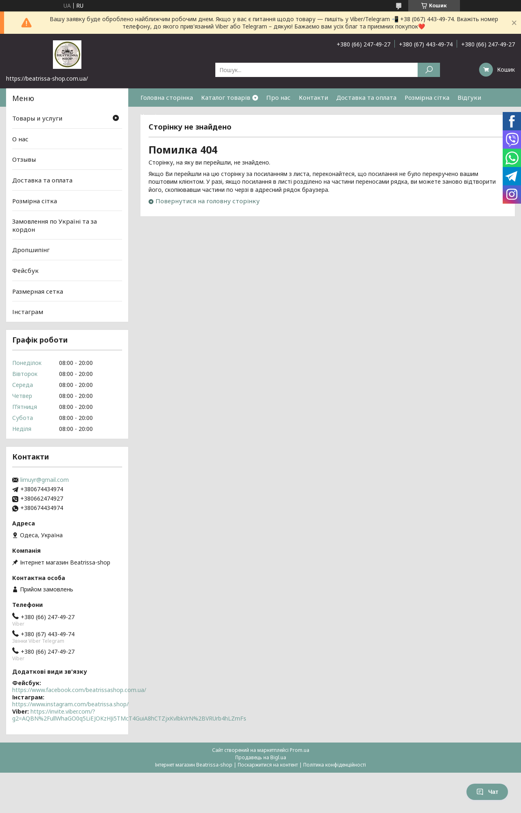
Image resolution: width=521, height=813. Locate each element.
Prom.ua (299, 750)
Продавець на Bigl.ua (260, 757)
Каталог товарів (225, 97)
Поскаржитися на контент (268, 764)
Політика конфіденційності (334, 764)
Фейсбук (25, 270)
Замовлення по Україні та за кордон (54, 225)
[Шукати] (429, 70)
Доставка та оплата (366, 97)
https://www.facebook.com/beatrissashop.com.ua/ (79, 690)
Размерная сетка (37, 291)
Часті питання (161, 116)
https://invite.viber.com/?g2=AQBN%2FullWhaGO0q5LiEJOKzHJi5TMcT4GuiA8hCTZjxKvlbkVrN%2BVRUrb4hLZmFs (129, 715)
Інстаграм (27, 312)
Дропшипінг (31, 250)
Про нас (278, 97)
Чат (487, 791)
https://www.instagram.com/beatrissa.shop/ (70, 704)
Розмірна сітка (427, 97)
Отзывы (24, 159)
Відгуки (469, 97)
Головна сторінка (166, 97)
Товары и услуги (37, 118)
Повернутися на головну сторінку (207, 201)
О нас (20, 139)
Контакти (313, 97)
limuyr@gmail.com (44, 479)
